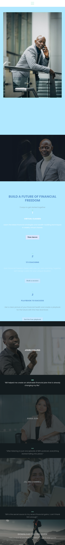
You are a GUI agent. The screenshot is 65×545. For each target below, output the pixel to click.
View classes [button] (32, 247)
